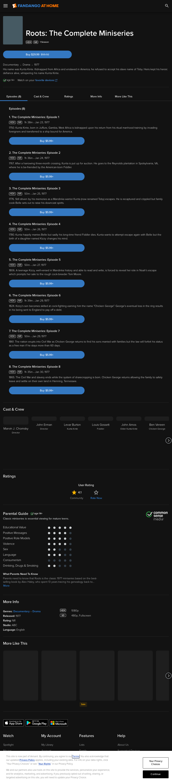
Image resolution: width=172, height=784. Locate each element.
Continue (156, 774)
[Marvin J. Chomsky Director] (16, 440)
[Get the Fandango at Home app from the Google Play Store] (36, 722)
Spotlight (8, 744)
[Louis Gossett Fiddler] (100, 440)
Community (76, 498)
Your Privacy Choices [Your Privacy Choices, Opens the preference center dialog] (155, 763)
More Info (96, 96)
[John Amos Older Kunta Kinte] (129, 440)
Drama (36, 611)
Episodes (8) (13, 96)
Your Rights (44, 763)
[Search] (166, 6)
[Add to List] (167, 42)
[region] (86, 767)
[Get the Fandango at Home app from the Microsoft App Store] (58, 722)
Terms (75, 756)
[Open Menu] (5, 6)
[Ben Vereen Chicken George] (157, 440)
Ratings (68, 96)
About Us (123, 744)
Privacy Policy (27, 760)
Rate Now (96, 498)
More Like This (123, 96)
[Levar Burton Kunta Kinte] (72, 440)
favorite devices (46, 80)
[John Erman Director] (44, 440)
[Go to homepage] (35, 6)
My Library (47, 744)
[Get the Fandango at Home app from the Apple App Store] (13, 722)
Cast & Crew (41, 96)
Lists (81, 744)
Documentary (21, 611)
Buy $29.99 (44, 54)
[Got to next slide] (168, 440)
